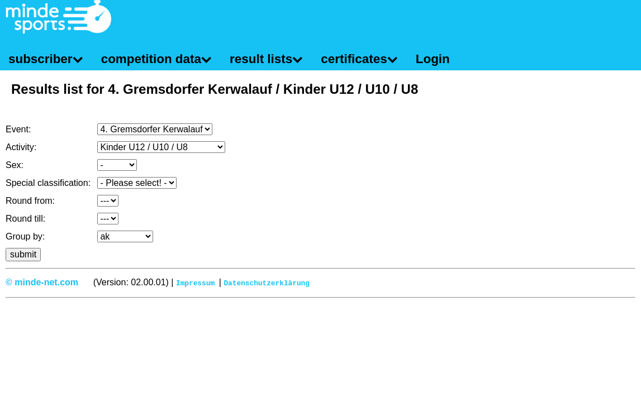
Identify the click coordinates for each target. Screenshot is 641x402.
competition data (151, 59)
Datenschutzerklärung (267, 282)
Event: (18, 129)
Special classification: (48, 183)
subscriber (40, 59)
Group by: (25, 236)
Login (433, 59)
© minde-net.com (42, 282)
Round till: (25, 218)
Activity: (21, 147)
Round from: (30, 200)
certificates (354, 59)
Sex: (14, 165)
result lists (261, 59)
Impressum (195, 282)
